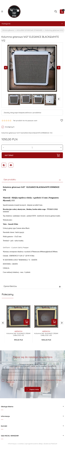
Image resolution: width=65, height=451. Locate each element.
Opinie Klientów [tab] (10, 285)
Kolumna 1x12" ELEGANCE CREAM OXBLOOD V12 (18, 333)
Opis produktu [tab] (10, 178)
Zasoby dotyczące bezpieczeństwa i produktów (22, 113)
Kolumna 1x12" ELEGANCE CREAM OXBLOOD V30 (46, 333)
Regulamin (50, 379)
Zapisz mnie (32, 388)
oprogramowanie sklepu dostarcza (38, 443)
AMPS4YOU (18, 330)
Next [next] (58, 99)
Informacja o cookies (16, 443)
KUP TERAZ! (32, 155)
